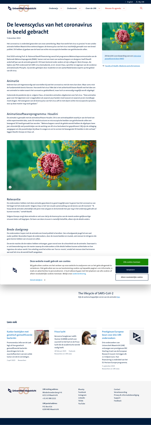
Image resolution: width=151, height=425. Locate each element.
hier (118, 297)
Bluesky (81, 389)
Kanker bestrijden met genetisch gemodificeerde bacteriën (19, 334)
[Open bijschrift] (10, 187)
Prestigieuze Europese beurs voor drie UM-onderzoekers (113, 334)
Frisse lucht (59, 331)
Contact (117, 389)
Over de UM (91, 8)
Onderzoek (72, 8)
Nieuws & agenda (113, 8)
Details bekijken (36, 420)
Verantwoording (120, 392)
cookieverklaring (79, 414)
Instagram (82, 395)
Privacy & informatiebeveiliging (126, 395)
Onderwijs (54, 8)
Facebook (82, 392)
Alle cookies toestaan (131, 402)
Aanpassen (131, 410)
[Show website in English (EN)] (128, 1)
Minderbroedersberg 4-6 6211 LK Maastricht (52, 393)
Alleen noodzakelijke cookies (132, 418)
